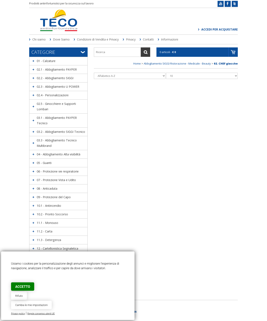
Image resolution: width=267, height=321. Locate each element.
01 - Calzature (46, 61)
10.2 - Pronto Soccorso (52, 214)
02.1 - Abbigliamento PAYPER (57, 69)
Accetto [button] (22, 287)
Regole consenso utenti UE (41, 313)
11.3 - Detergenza (49, 240)
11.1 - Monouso (47, 223)
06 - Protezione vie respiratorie (58, 171)
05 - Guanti (44, 163)
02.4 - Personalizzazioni (52, 95)
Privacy (131, 39)
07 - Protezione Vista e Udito (56, 180)
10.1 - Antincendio (49, 206)
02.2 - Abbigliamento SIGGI (55, 78)
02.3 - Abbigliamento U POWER (58, 87)
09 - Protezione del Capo (54, 197)
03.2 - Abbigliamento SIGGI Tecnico (61, 132)
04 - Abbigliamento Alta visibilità (58, 154)
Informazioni (169, 39)
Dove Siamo (61, 39)
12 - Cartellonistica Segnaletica (57, 248)
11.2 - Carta (44, 231)
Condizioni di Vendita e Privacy (98, 39)
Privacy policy (18, 313)
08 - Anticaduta (47, 188)
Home (137, 63)
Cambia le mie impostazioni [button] (31, 305)
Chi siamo (39, 39)
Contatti (148, 39)
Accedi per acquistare (219, 29)
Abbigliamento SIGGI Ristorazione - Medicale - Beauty (177, 63)
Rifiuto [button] (19, 295)
